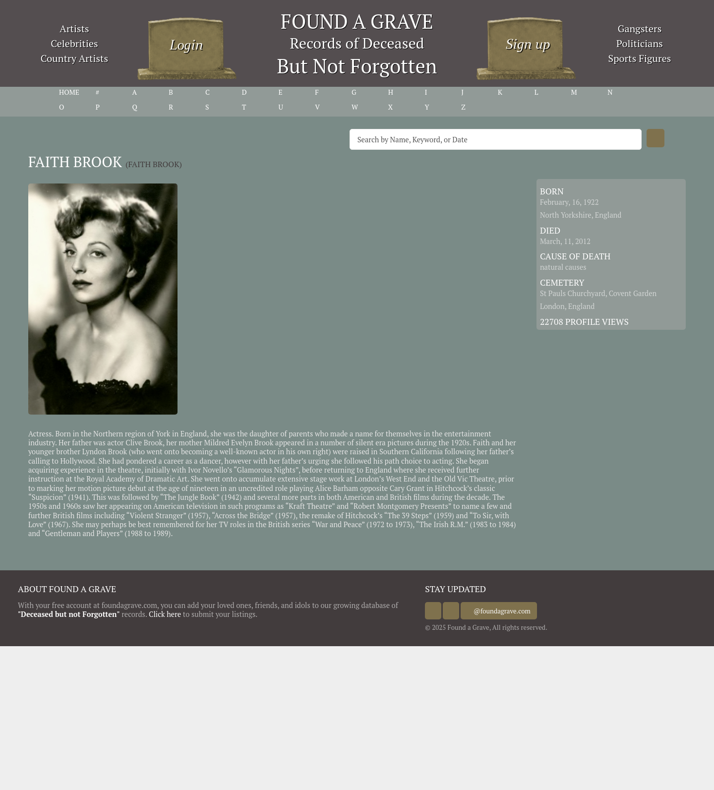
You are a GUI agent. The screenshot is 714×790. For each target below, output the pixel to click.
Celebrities (74, 43)
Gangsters (640, 28)
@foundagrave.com (510, 611)
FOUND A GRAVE (357, 21)
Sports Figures (639, 58)
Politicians (639, 43)
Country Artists (74, 58)
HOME (69, 92)
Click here (165, 614)
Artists (74, 28)
